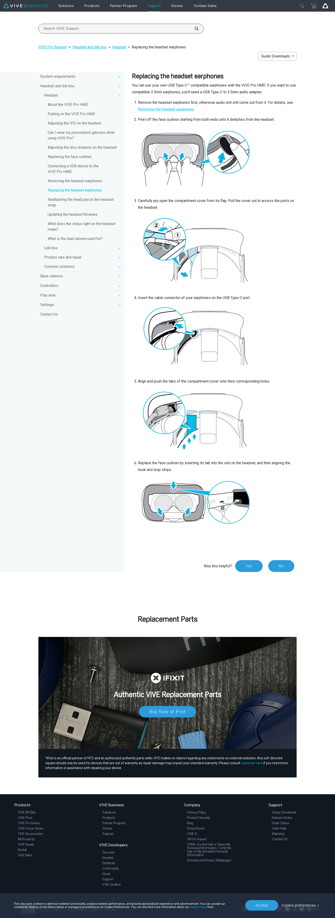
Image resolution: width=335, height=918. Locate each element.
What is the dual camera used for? (75, 238)
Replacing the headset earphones (75, 190)
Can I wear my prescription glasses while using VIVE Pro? (81, 135)
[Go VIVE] (325, 6)
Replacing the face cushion (69, 157)
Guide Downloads (276, 56)
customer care (251, 763)
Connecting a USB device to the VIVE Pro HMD (73, 169)
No (281, 566)
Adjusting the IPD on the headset (74, 123)
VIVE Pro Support (52, 47)
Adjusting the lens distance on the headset (82, 147)
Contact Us (49, 314)
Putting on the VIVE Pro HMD (71, 114)
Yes (248, 566)
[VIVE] (25, 5)
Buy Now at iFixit (167, 712)
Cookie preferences (298, 905)
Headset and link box (89, 47)
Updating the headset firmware (72, 214)
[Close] (302, 6)
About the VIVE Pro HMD (68, 104)
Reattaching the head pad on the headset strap (81, 202)
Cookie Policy (198, 906)
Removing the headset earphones (75, 181)
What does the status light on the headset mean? (81, 227)
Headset (119, 47)
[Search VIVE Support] (194, 28)
